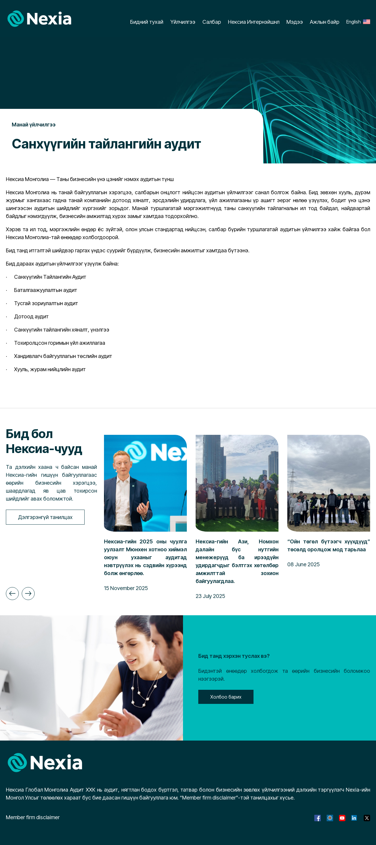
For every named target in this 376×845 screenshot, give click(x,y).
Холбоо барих (225, 697)
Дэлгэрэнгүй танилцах (45, 517)
